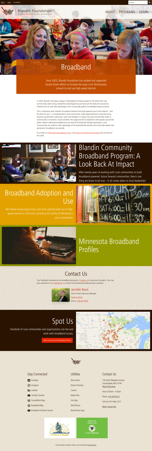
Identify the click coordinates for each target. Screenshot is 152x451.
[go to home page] (27, 12)
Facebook (33, 380)
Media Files (75, 395)
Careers (74, 390)
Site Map (74, 400)
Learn (144, 12)
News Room (75, 380)
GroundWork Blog (36, 400)
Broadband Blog (35, 405)
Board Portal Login (78, 410)
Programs (127, 12)
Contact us (83, 280)
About (110, 12)
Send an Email (76, 297)
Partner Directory (77, 385)
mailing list (58, 283)
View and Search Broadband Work (57, 340)
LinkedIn (33, 390)
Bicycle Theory (92, 445)
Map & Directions (108, 386)
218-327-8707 (82, 301)
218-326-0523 (113, 396)
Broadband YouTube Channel (40, 410)
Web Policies (75, 405)
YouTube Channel (36, 395)
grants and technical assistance (88, 133)
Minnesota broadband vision (60, 133)
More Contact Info (109, 406)
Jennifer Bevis (79, 289)
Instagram (33, 385)
